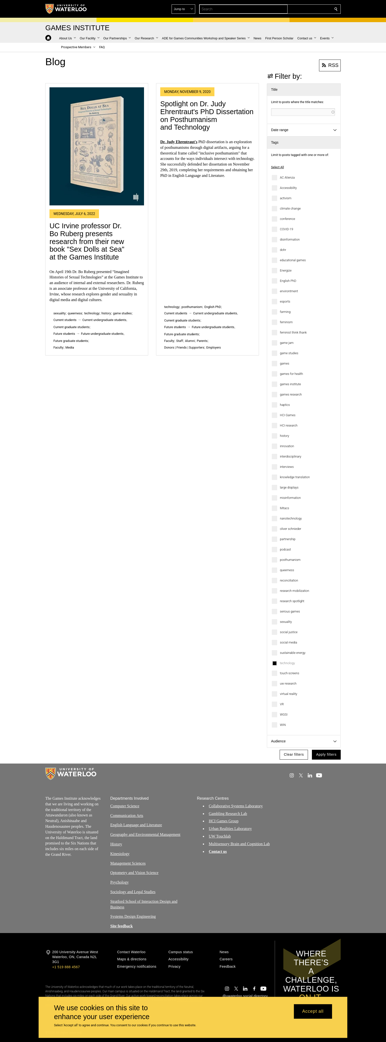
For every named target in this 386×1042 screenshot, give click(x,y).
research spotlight (292, 601)
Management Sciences (128, 863)
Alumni (190, 341)
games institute (290, 384)
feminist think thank (293, 332)
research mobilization (294, 591)
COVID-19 (286, 229)
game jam (286, 343)
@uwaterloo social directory (245, 996)
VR (282, 704)
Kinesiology (119, 854)
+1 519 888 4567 (66, 967)
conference (287, 219)
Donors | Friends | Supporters (184, 347)
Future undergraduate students (102, 334)
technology (287, 663)
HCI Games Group (224, 821)
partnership (287, 539)
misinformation (290, 498)
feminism (286, 322)
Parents (202, 341)
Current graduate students (71, 327)
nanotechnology (291, 518)
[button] (300, 9)
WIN (283, 725)
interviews (287, 467)
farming (285, 312)
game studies (289, 353)
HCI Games (287, 415)
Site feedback (121, 926)
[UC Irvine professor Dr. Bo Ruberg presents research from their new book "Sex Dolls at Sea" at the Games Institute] (96, 146)
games (284, 363)
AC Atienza (287, 177)
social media (288, 642)
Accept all (312, 1011)
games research (291, 394)
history (284, 436)
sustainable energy (293, 653)
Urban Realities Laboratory (230, 829)
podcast (285, 549)
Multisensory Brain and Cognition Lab (239, 844)
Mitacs (284, 508)
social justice (289, 632)
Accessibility (288, 188)
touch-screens (289, 673)
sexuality (286, 622)
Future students (64, 334)
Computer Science (124, 806)
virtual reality (288, 694)
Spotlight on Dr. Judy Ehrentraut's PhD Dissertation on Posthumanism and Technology (207, 115)
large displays (289, 487)
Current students (65, 320)
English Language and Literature (136, 825)
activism (285, 198)
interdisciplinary (290, 456)
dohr (283, 250)
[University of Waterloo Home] (66, 9)
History (116, 844)
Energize (285, 270)
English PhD (288, 281)
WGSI (284, 714)
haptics (285, 405)
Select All (277, 167)
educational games (293, 260)
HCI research (288, 425)
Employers (213, 347)
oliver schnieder (290, 529)
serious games (290, 611)
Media (69, 347)
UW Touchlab (220, 836)
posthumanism (290, 560)
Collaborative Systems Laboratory (236, 806)
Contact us (218, 851)
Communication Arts (126, 815)
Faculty (58, 347)
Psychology (119, 882)
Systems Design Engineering (133, 916)
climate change (290, 208)
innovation (287, 446)
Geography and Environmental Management (145, 834)
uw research (288, 683)
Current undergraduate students (104, 320)
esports (285, 301)
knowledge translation (295, 477)
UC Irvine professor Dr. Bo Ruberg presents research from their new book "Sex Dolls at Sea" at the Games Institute (86, 241)
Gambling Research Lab (228, 814)
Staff (179, 341)
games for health (291, 374)
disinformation (290, 239)
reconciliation (289, 580)
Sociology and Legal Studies (133, 892)
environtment (289, 291)
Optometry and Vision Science (134, 873)
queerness (287, 570)
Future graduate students (70, 341)
